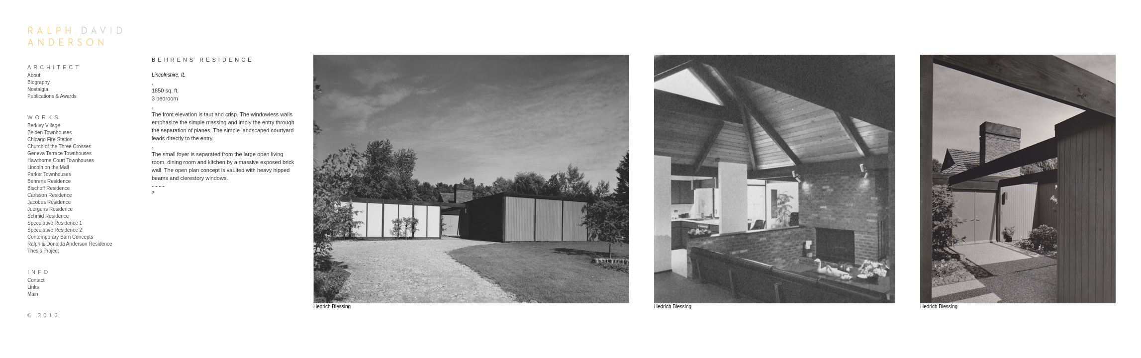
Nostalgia (37, 89)
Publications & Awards (52, 96)
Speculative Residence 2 (54, 230)
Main (32, 294)
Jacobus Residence (49, 202)
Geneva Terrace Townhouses (59, 153)
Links (33, 287)
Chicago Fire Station (50, 139)
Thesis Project (43, 251)
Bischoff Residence (48, 188)
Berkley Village (43, 125)
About (33, 75)
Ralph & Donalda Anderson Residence (69, 244)
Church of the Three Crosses (59, 146)
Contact (35, 280)
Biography (38, 82)
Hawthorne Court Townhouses (60, 160)
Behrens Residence (49, 181)
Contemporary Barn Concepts (60, 237)
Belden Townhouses (49, 132)
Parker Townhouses (49, 174)
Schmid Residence (48, 216)
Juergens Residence (50, 209)
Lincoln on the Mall (48, 167)
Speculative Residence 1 (54, 223)
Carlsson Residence (49, 195)
